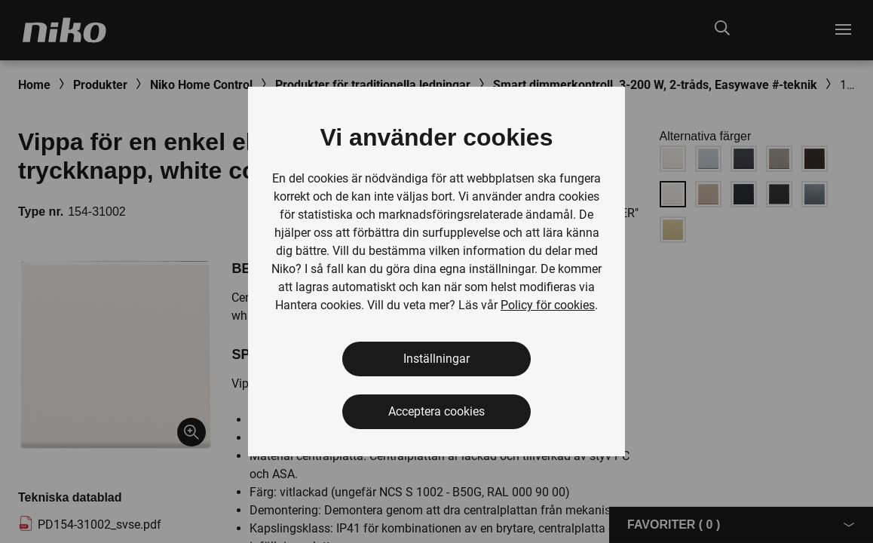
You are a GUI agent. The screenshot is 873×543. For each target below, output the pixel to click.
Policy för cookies (548, 305)
